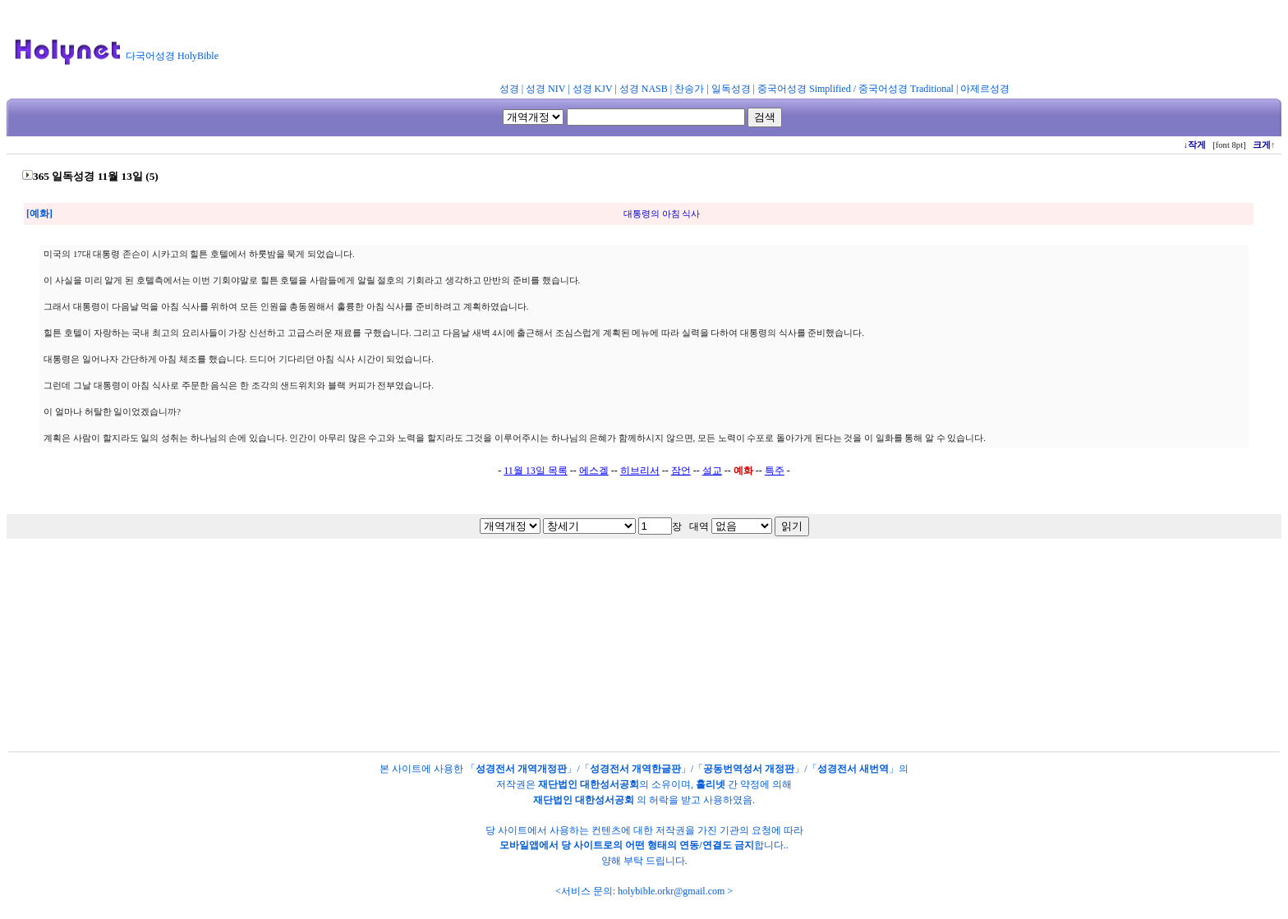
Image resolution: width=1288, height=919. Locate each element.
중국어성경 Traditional (906, 88)
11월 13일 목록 (536, 470)
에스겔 (594, 470)
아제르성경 (985, 88)
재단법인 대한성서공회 (588, 784)
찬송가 (689, 88)
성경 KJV (593, 88)
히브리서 (640, 470)
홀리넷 (710, 784)
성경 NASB (643, 88)
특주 (774, 470)
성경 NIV (545, 88)
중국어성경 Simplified (804, 88)
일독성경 (731, 88)
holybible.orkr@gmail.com (671, 891)
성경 (509, 88)
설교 (712, 470)
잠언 (681, 470)
